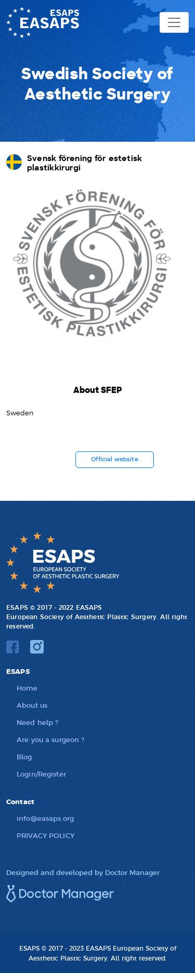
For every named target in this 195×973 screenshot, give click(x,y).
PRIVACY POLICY (45, 835)
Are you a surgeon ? (50, 739)
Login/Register (41, 774)
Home (27, 688)
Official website (114, 459)
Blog (24, 756)
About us (32, 705)
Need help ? (37, 722)
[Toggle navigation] (174, 22)
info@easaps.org (45, 818)
